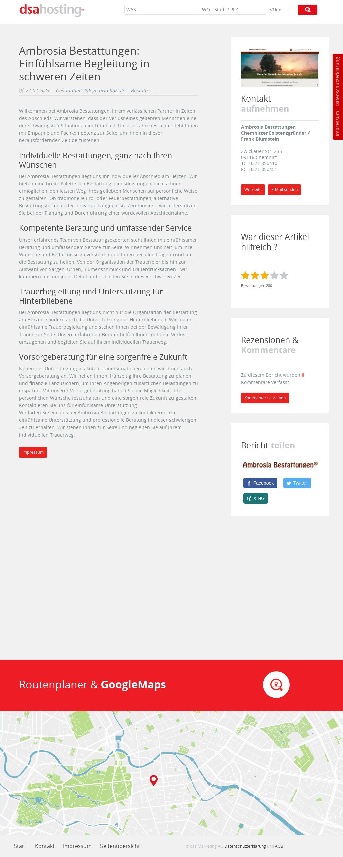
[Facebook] (260, 483)
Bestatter (141, 91)
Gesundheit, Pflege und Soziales (91, 91)
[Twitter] (297, 483)
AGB (279, 846)
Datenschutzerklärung (337, 82)
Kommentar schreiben (265, 397)
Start (20, 846)
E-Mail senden (284, 189)
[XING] (255, 498)
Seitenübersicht (120, 846)
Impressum (337, 123)
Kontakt (45, 846)
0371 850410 (263, 163)
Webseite (253, 189)
